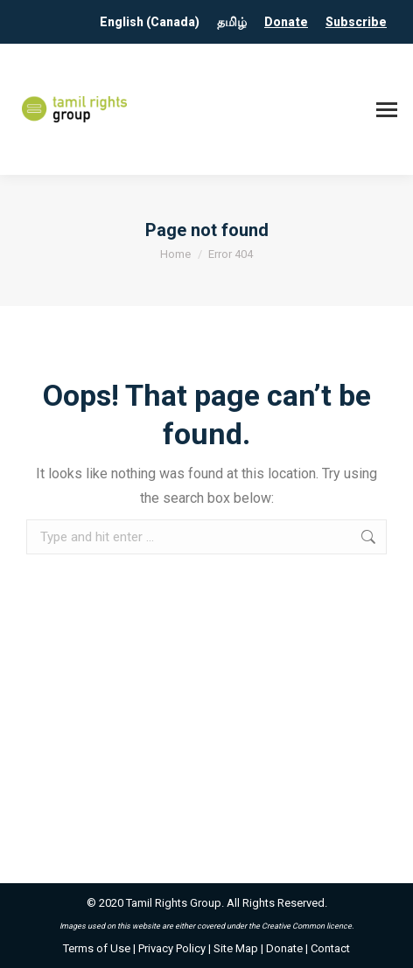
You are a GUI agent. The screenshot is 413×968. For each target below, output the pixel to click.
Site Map (236, 948)
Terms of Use (96, 948)
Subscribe (356, 22)
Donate (286, 22)
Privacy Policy (172, 948)
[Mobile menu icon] (386, 110)
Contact (330, 948)
